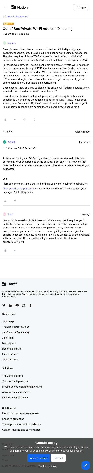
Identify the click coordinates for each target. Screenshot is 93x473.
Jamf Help (8, 321)
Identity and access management (20, 413)
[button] (7, 8)
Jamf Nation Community (15, 332)
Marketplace (9, 343)
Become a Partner (12, 348)
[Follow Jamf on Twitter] (4, 305)
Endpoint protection (13, 418)
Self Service (9, 408)
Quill (10, 214)
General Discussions (16, 16)
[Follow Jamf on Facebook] (30, 305)
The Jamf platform (12, 375)
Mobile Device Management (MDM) (22, 386)
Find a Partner (10, 354)
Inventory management (15, 397)
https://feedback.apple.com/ (19, 188)
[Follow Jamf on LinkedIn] (10, 305)
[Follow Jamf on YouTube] (17, 305)
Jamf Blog (8, 337)
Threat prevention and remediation (21, 424)
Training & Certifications (15, 326)
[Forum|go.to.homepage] (19, 7)
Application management (16, 392)
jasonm (12, 43)
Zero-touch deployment (15, 381)
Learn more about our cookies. (66, 450)
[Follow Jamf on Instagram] (23, 305)
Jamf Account (10, 359)
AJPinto (12, 142)
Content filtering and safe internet (21, 429)
